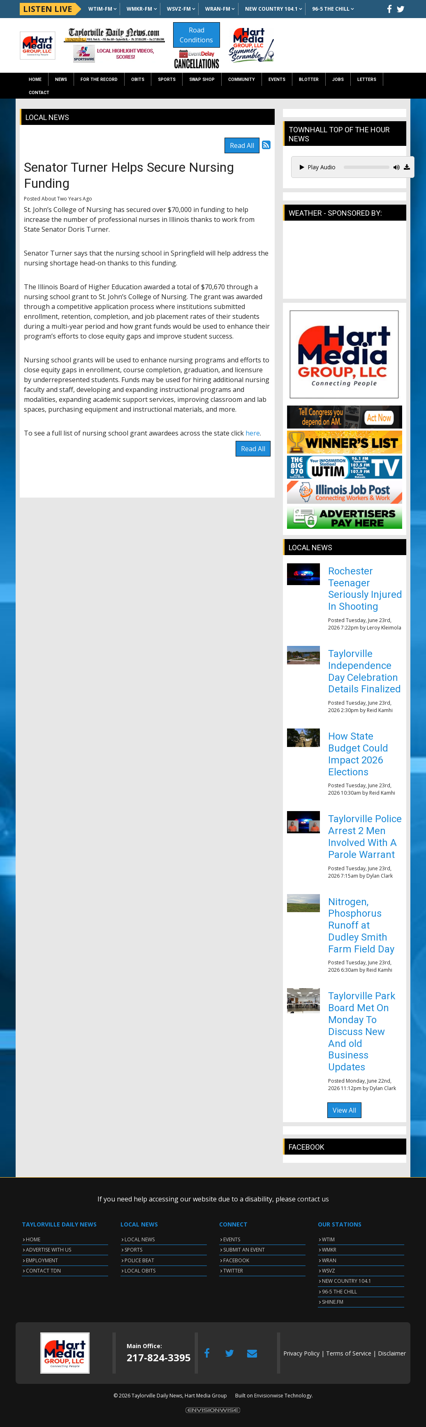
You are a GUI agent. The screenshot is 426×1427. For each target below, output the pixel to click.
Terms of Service (348, 1353)
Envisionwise (268, 1395)
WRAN (329, 1260)
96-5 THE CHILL (339, 1291)
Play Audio (318, 167)
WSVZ (328, 1270)
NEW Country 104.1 (271, 8)
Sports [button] (167, 79)
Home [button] (35, 79)
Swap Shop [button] (202, 79)
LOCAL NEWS (140, 1239)
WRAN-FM (217, 8)
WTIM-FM (100, 8)
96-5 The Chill (331, 8)
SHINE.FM (332, 1301)
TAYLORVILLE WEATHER (344, 264)
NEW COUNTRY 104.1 (346, 1280)
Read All (242, 145)
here (252, 433)
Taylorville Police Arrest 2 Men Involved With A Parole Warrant (365, 836)
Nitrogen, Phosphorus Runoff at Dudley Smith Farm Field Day (361, 925)
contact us (313, 1198)
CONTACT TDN (43, 1270)
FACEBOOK (236, 1260)
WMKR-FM (139, 8)
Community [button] (241, 79)
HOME (33, 1239)
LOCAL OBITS (140, 1270)
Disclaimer (392, 1353)
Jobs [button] (338, 79)
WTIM (328, 1239)
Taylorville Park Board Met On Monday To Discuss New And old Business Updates (362, 1031)
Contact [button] (39, 92)
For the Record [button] (99, 79)
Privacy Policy (301, 1353)
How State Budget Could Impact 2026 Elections (358, 754)
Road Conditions (196, 34)
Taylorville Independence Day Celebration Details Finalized (364, 671)
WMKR (329, 1249)
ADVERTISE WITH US (48, 1249)
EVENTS (231, 1239)
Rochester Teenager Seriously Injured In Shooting (365, 588)
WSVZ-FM (179, 8)
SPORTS (133, 1249)
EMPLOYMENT (42, 1260)
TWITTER (233, 1270)
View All (344, 1110)
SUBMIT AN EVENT (244, 1249)
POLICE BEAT (139, 1260)
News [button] (61, 79)
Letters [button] (366, 79)
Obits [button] (137, 79)
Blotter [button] (309, 79)
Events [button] (277, 79)
